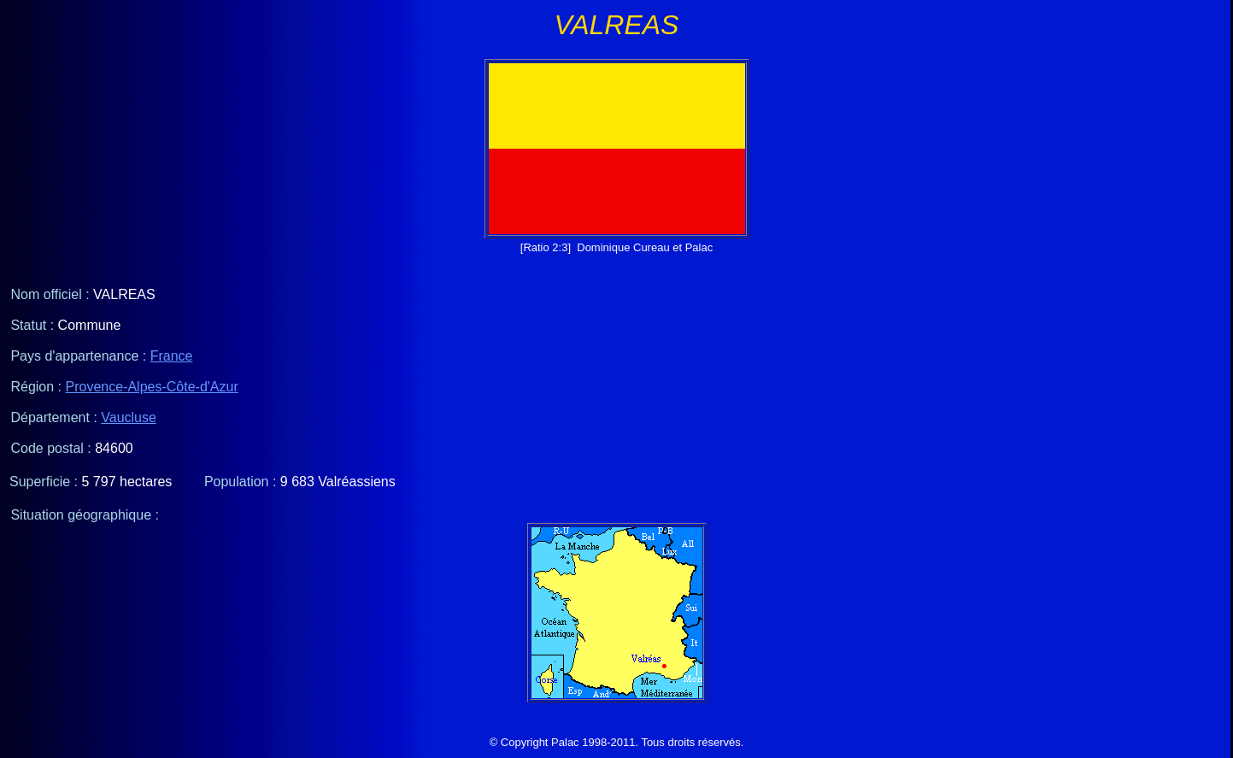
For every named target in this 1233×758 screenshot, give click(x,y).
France (171, 356)
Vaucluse (128, 417)
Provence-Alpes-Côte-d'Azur (152, 386)
